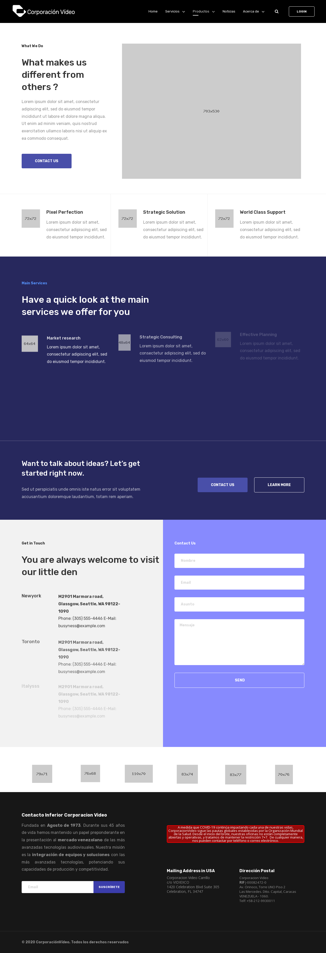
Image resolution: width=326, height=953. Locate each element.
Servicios (172, 11)
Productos (201, 11)
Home (153, 11)
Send (239, 680)
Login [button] (302, 11)
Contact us (46, 161)
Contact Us (222, 485)
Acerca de (251, 11)
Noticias (229, 11)
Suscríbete (109, 887)
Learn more (279, 485)
